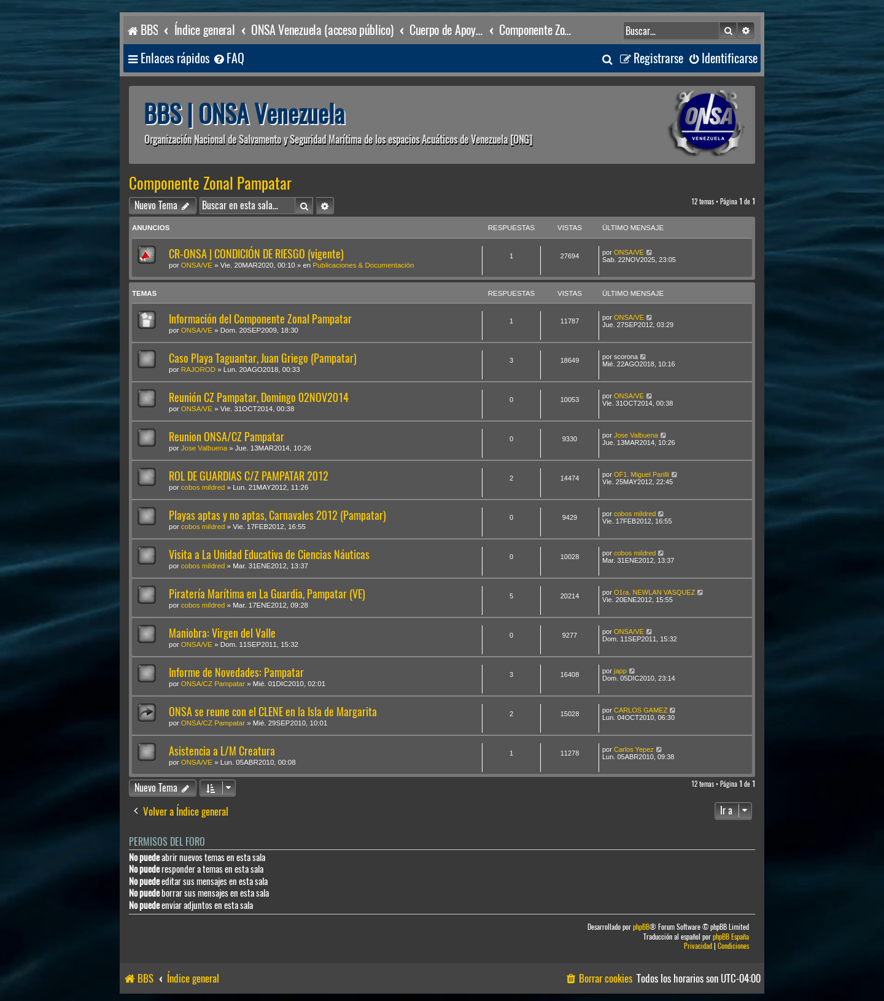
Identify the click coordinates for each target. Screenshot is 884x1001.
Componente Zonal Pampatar (210, 183)
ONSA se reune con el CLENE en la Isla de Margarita (273, 711)
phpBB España (731, 936)
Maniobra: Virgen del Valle (222, 633)
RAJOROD (198, 369)
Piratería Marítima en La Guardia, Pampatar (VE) (267, 593)
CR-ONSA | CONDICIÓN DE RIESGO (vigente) (256, 253)
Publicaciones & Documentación (363, 265)
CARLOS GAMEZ (640, 710)
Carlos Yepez (634, 749)
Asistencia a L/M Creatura (222, 751)
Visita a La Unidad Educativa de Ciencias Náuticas (269, 554)
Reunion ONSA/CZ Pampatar (226, 436)
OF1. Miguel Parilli (641, 474)
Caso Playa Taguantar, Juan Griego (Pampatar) (263, 358)
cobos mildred (203, 487)
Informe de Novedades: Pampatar (236, 672)
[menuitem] (228, 58)
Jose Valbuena (204, 448)
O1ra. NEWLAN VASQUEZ (654, 592)
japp (620, 670)
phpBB (641, 927)
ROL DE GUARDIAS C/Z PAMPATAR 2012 (248, 476)
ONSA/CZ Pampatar (213, 683)
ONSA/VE (196, 265)
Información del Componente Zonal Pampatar (260, 319)
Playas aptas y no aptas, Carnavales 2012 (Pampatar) (277, 515)
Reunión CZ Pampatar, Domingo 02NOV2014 (259, 397)
